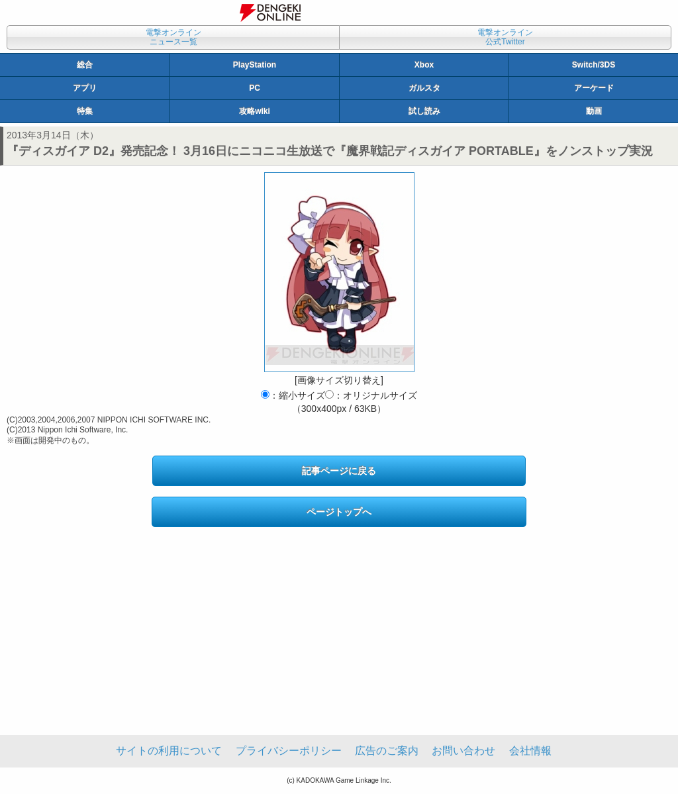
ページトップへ (339, 512)
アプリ (85, 88)
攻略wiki (254, 111)
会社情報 (530, 750)
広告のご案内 (386, 750)
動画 (594, 111)
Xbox (424, 65)
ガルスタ (424, 88)
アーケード (594, 88)
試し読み (424, 111)
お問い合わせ (463, 750)
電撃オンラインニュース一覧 (173, 37)
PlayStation (254, 65)
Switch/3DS (593, 65)
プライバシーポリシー (289, 750)
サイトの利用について (169, 750)
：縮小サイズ (293, 395)
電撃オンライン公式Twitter (505, 37)
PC (254, 88)
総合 (85, 65)
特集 (85, 111)
